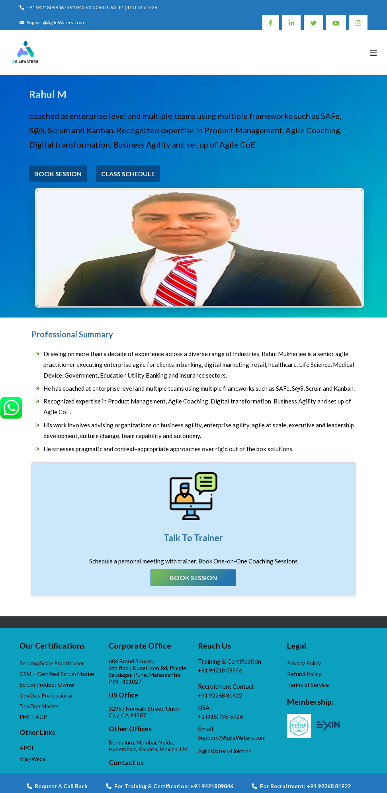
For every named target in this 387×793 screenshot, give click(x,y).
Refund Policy (304, 673)
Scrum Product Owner (47, 684)
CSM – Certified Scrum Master (57, 673)
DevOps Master (39, 706)
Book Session (58, 173)
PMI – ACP (33, 716)
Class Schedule (128, 173)
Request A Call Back (57, 786)
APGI (26, 747)
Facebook (270, 22)
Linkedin (291, 22)
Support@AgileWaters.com (55, 22)
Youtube (336, 22)
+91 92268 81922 (220, 695)
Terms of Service (308, 684)
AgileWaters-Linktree (225, 751)
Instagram (358, 22)
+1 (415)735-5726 (220, 716)
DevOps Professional (46, 695)
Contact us (126, 762)
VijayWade (33, 758)
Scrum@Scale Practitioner (52, 663)
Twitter (313, 22)
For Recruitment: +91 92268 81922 (301, 786)
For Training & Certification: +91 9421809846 (169, 786)
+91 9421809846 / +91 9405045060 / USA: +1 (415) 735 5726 (92, 7)
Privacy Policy (304, 663)
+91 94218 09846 (220, 670)
